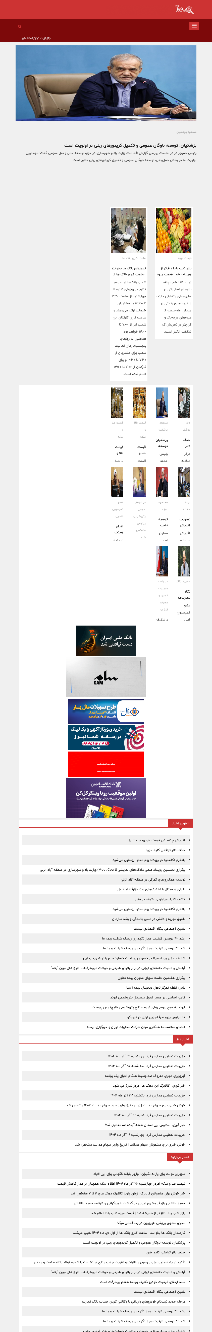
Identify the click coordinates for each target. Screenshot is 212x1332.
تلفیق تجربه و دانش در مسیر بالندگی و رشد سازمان (148, 919)
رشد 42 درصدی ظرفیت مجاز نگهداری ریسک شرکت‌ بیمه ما (143, 938)
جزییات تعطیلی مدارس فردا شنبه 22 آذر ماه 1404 (149, 1115)
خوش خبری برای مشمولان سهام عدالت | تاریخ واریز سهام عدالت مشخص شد (130, 1145)
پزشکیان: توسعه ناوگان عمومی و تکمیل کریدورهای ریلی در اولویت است (130, 145)
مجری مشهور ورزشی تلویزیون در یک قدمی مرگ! (151, 1223)
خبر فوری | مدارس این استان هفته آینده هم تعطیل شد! (145, 1125)
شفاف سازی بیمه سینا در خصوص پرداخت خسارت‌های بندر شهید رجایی (134, 958)
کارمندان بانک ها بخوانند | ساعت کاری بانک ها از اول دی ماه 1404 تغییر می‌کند (129, 1233)
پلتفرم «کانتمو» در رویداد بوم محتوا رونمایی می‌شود (149, 860)
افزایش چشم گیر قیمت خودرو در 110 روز (156, 840)
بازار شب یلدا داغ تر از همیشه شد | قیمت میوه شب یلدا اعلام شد (174, 274)
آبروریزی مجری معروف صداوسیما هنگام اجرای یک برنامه (145, 1076)
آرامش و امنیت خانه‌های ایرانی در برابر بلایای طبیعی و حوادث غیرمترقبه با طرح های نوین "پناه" (118, 968)
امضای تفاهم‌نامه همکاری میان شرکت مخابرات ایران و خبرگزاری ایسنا (136, 1027)
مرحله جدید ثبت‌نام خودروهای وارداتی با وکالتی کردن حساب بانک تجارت (133, 1301)
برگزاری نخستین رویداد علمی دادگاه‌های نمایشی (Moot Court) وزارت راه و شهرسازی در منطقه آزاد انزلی (112, 870)
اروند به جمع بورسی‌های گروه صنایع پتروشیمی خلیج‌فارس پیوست (138, 1007)
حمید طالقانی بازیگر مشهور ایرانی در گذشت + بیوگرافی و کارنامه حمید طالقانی (129, 1203)
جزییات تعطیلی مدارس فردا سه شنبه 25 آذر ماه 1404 (146, 1066)
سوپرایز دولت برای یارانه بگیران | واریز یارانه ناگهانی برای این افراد (139, 1174)
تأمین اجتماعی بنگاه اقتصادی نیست (159, 929)
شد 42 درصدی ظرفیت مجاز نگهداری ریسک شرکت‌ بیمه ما (144, 948)
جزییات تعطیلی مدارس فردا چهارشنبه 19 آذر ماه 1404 (147, 1135)
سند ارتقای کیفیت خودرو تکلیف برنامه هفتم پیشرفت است (142, 1282)
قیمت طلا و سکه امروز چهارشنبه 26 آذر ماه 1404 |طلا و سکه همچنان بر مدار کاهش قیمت (121, 1184)
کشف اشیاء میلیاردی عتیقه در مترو (160, 899)
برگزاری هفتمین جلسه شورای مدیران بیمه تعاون (151, 978)
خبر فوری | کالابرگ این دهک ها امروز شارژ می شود (149, 1086)
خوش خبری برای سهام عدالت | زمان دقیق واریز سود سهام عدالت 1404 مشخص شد (125, 1105)
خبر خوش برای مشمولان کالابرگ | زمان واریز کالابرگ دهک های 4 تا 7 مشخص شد (128, 1193)
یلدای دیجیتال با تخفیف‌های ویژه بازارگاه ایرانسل (151, 889)
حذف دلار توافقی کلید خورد (165, 850)
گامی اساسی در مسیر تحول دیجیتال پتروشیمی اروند (147, 997)
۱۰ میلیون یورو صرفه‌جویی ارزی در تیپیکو (156, 1017)
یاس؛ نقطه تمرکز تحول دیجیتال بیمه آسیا (155, 988)
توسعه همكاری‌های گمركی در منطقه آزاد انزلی (153, 879)
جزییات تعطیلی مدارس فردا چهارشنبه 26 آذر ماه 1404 (146, 1056)
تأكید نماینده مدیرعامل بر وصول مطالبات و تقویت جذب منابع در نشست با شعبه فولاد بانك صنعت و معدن (109, 1262)
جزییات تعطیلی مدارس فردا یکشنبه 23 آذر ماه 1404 (148, 1095)
